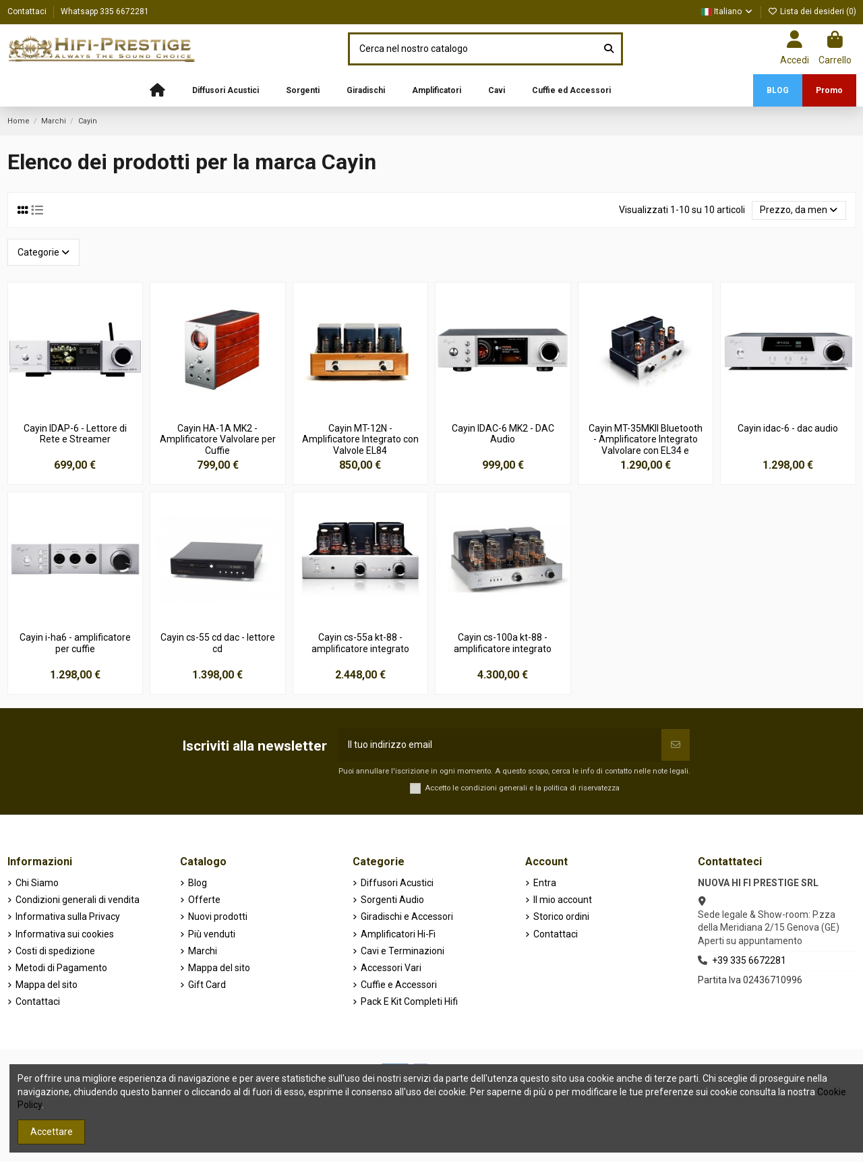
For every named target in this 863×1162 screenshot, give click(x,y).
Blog (197, 882)
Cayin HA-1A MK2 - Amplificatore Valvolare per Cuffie (218, 440)
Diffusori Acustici (397, 882)
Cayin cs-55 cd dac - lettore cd (217, 643)
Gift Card (207, 984)
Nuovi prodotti (217, 916)
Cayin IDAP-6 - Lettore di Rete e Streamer (75, 434)
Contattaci (28, 11)
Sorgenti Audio (392, 899)
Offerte (204, 899)
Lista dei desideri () (812, 11)
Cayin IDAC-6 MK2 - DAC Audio (503, 434)
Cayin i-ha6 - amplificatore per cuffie (75, 643)
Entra (544, 882)
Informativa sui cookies (65, 934)
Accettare (51, 1131)
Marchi (202, 951)
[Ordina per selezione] (798, 211)
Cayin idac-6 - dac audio (788, 428)
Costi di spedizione (55, 951)
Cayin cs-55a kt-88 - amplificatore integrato (360, 643)
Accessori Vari (391, 967)
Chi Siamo (37, 882)
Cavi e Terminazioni (402, 951)
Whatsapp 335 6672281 (105, 11)
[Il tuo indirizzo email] (499, 744)
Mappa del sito (47, 984)
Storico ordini (561, 916)
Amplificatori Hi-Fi (398, 934)
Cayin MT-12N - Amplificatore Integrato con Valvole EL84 (360, 440)
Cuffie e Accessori (399, 984)
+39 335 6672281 (749, 960)
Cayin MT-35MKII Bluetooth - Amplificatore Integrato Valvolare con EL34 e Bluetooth (646, 445)
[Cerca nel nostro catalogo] (609, 48)
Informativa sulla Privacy (68, 916)
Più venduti (211, 934)
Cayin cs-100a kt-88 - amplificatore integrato (503, 643)
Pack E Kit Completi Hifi (409, 1001)
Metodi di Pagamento (61, 967)
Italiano (727, 11)
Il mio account (562, 899)
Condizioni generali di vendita (78, 899)
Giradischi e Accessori (407, 916)
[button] (225, 90)
